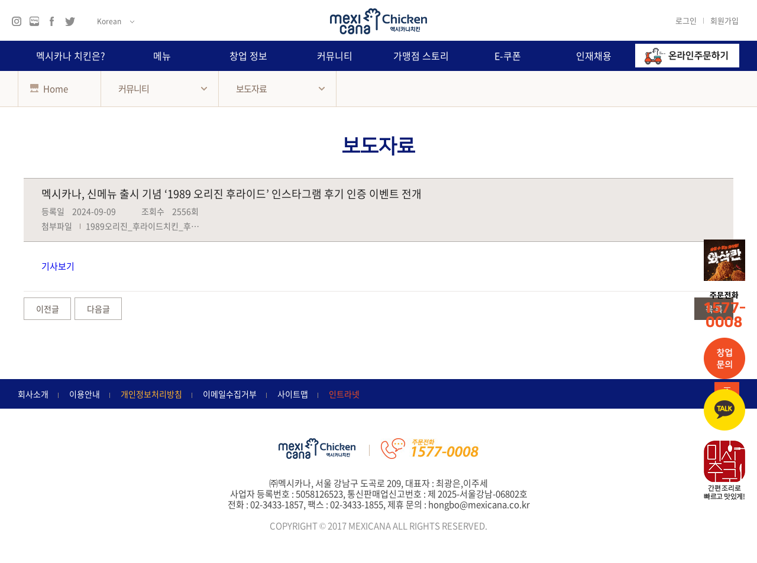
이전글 (47, 309)
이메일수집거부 (230, 394)
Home (49, 88)
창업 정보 (248, 55)
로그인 (686, 20)
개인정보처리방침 (151, 394)
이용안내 (84, 394)
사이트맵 (292, 394)
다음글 (98, 309)
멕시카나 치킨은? (70, 55)
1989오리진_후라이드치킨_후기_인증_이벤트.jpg (173, 226)
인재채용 (594, 55)
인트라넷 (344, 394)
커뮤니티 (334, 55)
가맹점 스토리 (421, 55)
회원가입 (724, 20)
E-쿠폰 (507, 55)
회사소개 (33, 394)
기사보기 (58, 266)
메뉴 (162, 55)
